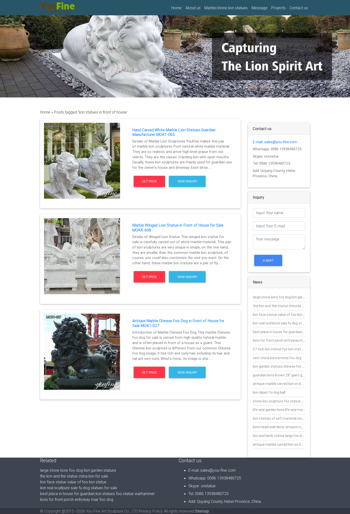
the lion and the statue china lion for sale (284, 306)
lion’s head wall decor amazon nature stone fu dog (291, 427)
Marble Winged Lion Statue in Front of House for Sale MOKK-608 (177, 227)
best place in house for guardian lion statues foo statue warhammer (97, 493)
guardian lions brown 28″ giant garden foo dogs (289, 375)
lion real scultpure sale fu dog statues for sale (288, 323)
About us (193, 7)
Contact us (298, 7)
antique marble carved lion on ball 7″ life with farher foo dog (299, 444)
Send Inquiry (187, 181)
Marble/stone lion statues (226, 7)
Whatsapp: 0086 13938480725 (277, 149)
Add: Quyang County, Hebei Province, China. (225, 501)
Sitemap (202, 511)
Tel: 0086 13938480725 (271, 163)
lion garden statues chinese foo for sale (283, 366)
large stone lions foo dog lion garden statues (287, 297)
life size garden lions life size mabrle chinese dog (290, 410)
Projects (278, 7)
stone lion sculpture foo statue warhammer (286, 401)
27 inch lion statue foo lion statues (279, 349)
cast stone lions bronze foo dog (277, 358)
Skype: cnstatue (266, 156)
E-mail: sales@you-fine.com (275, 142)
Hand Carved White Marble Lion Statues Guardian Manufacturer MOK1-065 (174, 132)
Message (259, 7)
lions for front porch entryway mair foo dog (286, 340)
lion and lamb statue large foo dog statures (286, 436)
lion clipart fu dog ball (269, 392)
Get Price (149, 181)
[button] (26, 56)
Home (177, 7)
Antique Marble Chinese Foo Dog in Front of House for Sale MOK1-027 (178, 323)
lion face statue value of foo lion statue (283, 314)
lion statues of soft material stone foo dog (286, 418)
